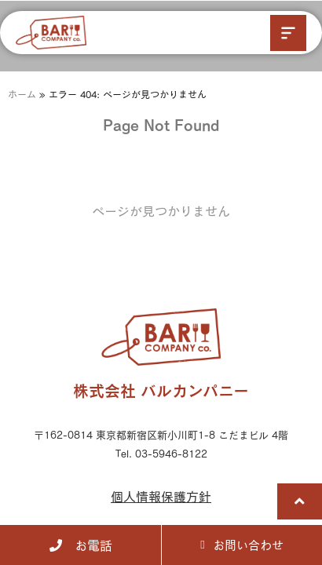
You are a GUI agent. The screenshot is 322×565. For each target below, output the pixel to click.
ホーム (22, 94)
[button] (288, 33)
